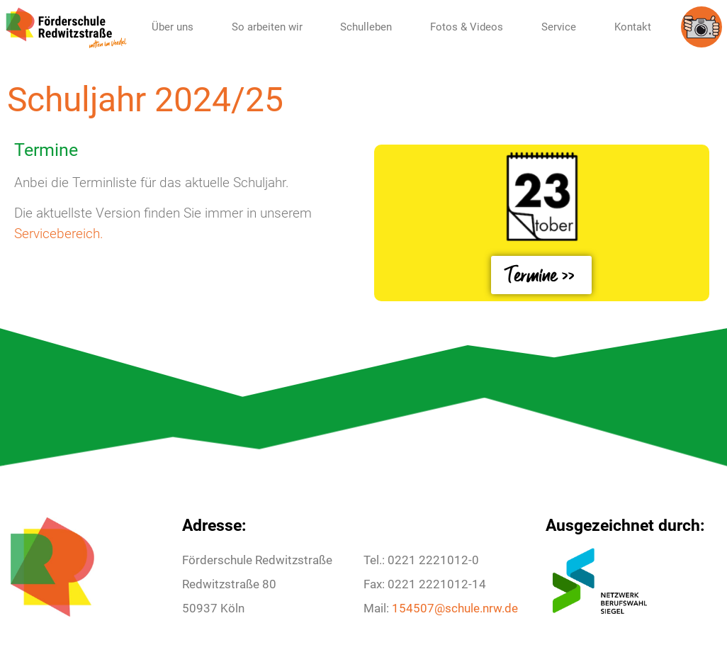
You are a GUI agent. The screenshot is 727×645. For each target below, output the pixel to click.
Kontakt (632, 27)
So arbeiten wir (267, 27)
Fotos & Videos (466, 27)
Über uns (172, 27)
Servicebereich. (58, 233)
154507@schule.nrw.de (455, 608)
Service (558, 27)
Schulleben (366, 27)
